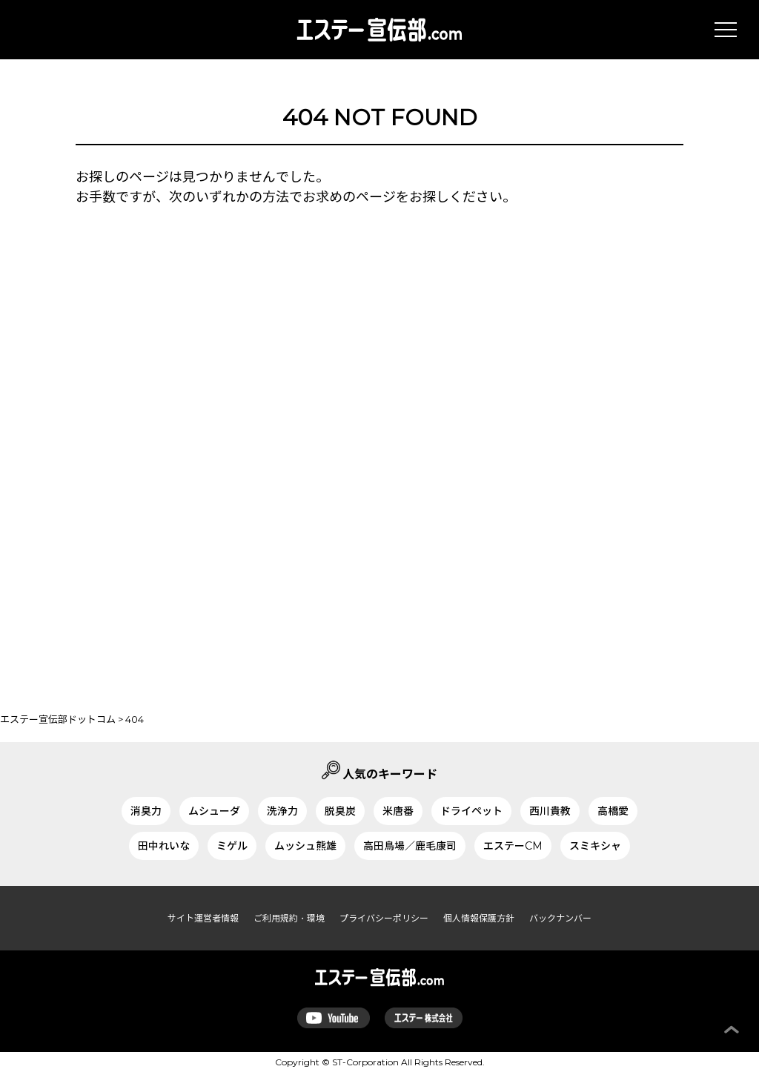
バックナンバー (560, 918)
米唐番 (398, 811)
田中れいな (164, 846)
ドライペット (471, 811)
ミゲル (232, 846)
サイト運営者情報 (203, 918)
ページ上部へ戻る (731, 1029)
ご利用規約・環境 (289, 918)
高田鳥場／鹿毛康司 (410, 846)
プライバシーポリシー (383, 918)
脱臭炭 (340, 811)
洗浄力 (282, 811)
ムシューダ (214, 811)
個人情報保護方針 (478, 918)
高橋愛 (613, 811)
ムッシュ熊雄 (305, 846)
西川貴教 (550, 811)
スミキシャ (595, 846)
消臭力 (146, 811)
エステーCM (513, 846)
